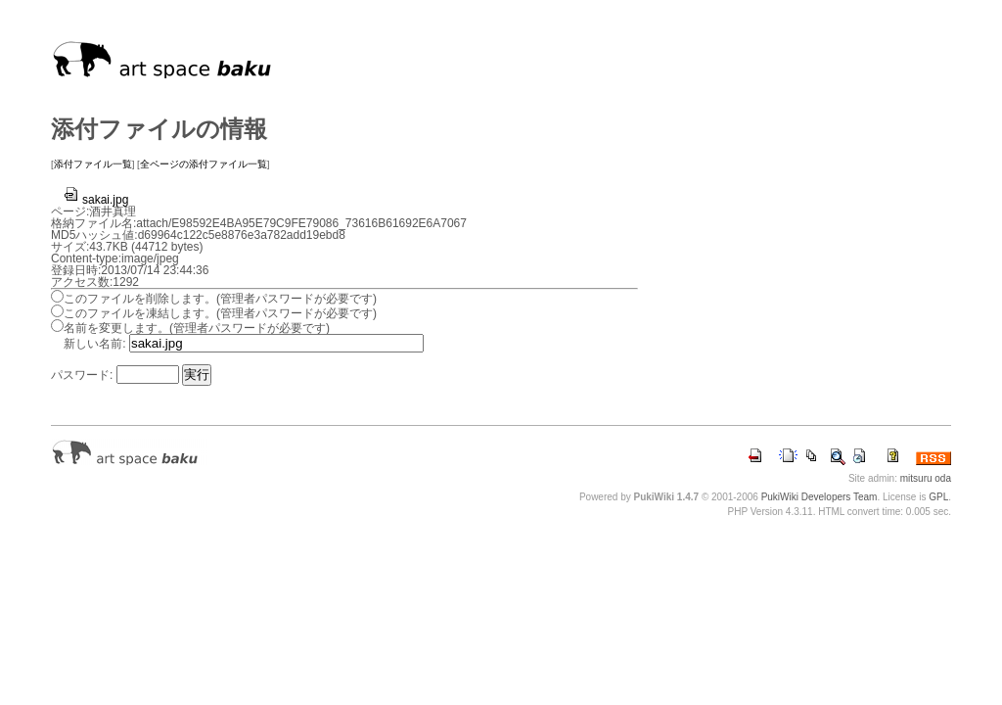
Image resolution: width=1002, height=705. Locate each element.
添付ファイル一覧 (93, 164)
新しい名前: (94, 344)
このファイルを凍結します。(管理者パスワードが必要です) (220, 313)
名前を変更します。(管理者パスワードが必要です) (197, 328)
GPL (938, 497)
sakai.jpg (95, 200)
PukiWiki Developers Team (819, 497)
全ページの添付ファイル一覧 (203, 164)
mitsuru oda (925, 478)
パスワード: (82, 375)
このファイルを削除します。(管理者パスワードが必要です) (220, 299)
